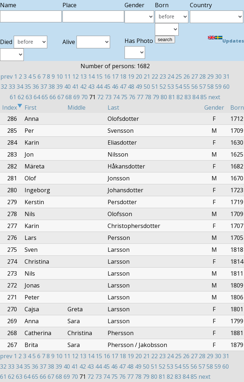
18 (123, 76)
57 (202, 87)
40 (67, 87)
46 (115, 87)
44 (99, 87)
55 (186, 87)
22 (155, 76)
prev (6, 76)
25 (178, 76)
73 (108, 97)
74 (116, 97)
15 (99, 76)
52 (163, 87)
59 (218, 87)
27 (194, 76)
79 (156, 97)
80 (164, 97)
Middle (76, 107)
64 (37, 97)
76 (132, 97)
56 (194, 87)
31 (226, 76)
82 (180, 97)
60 (226, 87)
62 (21, 97)
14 (91, 76)
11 (67, 76)
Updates (233, 41)
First (30, 107)
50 (147, 87)
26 (186, 76)
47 (123, 87)
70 (84, 97)
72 (100, 97)
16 (107, 76)
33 (12, 87)
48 (131, 87)
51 (155, 87)
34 (20, 87)
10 (59, 76)
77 (140, 97)
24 (170, 76)
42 (83, 87)
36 (35, 87)
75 (124, 97)
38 (51, 87)
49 (139, 87)
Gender (214, 107)
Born (237, 107)
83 (187, 97)
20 (139, 76)
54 (178, 87)
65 (45, 97)
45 (107, 87)
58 (210, 87)
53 (170, 87)
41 (75, 87)
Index (12, 107)
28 (202, 76)
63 (29, 97)
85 (203, 97)
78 (148, 97)
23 (163, 76)
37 (43, 87)
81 (172, 97)
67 (60, 97)
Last (113, 107)
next (214, 97)
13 (83, 76)
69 (76, 97)
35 (28, 87)
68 (68, 97)
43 (91, 87)
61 (13, 97)
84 (195, 97)
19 (131, 76)
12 (75, 76)
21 (147, 76)
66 (52, 97)
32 (4, 87)
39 (59, 87)
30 (218, 76)
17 (115, 76)
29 (210, 76)
